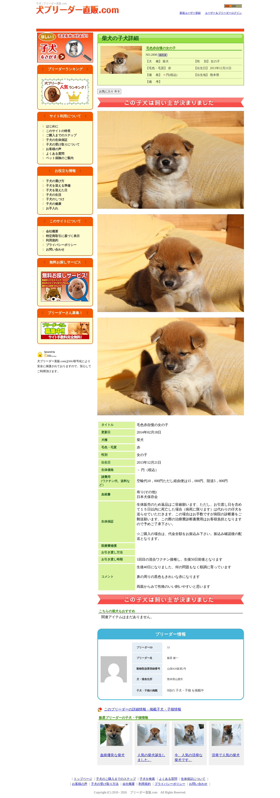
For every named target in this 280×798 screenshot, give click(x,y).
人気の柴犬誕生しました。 (152, 743)
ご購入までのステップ (61, 135)
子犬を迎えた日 (56, 190)
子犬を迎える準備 (58, 185)
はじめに (52, 126)
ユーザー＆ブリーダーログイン (223, 12)
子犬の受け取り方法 (105, 784)
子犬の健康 (53, 203)
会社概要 (52, 231)
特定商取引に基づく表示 (63, 236)
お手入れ (52, 208)
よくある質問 (55, 153)
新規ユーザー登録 (190, 12)
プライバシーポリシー (61, 245)
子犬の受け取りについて (63, 144)
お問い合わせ (55, 249)
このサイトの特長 (58, 131)
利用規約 (52, 240)
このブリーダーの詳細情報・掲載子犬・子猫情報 (142, 709)
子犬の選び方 (55, 181)
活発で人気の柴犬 (226, 740)
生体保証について (193, 778)
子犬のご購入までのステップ (116, 778)
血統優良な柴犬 (115, 740)
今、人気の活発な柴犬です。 (189, 743)
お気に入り (109, 91)
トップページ (83, 778)
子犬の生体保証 (56, 140)
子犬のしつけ (55, 199)
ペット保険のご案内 (60, 158)
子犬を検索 (147, 778)
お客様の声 (53, 149)
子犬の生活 (53, 194)
